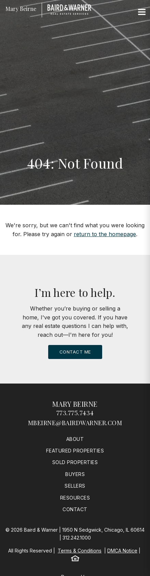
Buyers (75, 474)
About (75, 439)
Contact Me (75, 352)
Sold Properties (75, 462)
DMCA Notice (122, 550)
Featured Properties (75, 450)
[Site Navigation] (142, 12)
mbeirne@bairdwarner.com (75, 423)
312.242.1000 (77, 538)
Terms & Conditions (79, 550)
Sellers (75, 486)
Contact (75, 509)
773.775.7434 (75, 413)
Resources (75, 498)
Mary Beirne (75, 403)
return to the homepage (105, 234)
